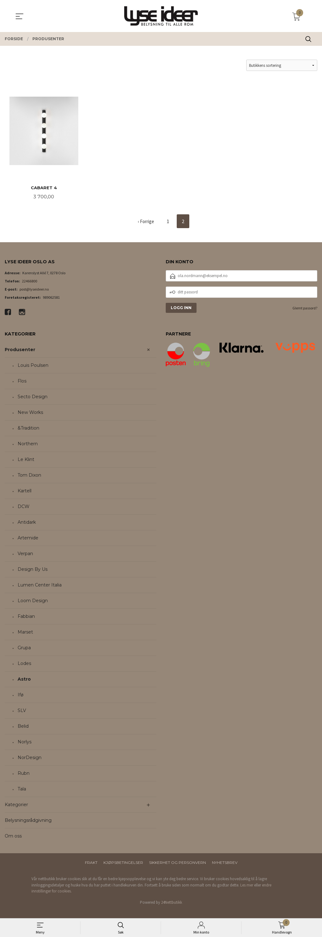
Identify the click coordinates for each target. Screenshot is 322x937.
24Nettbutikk (171, 902)
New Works (30, 412)
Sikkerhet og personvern (177, 862)
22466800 (29, 281)
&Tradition (28, 428)
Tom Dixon (29, 475)
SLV (22, 711)
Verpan (25, 554)
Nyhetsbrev (224, 862)
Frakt (91, 862)
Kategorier (16, 805)
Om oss (13, 836)
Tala (22, 789)
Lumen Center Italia (40, 585)
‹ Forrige (146, 222)
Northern (28, 444)
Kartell (24, 491)
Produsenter (20, 350)
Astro (24, 679)
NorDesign (30, 758)
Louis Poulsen (33, 365)
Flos (22, 381)
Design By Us (32, 569)
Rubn (24, 773)
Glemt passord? (304, 308)
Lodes (24, 664)
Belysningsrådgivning (28, 820)
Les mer (246, 885)
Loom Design (33, 601)
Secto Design (32, 397)
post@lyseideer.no (34, 289)
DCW (24, 507)
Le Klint (26, 460)
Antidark (27, 522)
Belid (23, 726)
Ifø (21, 695)
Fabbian (26, 616)
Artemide (28, 538)
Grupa (24, 648)
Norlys (24, 742)
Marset (25, 632)
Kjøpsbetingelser (123, 862)
